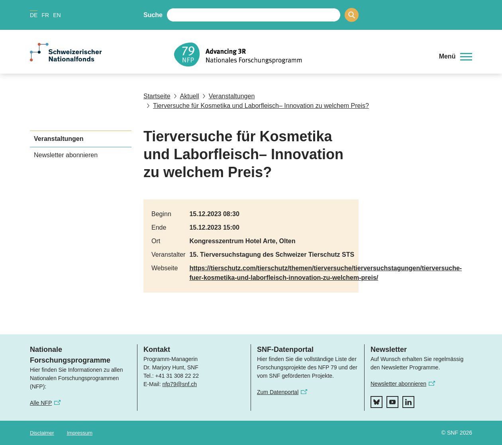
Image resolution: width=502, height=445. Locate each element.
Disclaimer (42, 433)
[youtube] (392, 402)
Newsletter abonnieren (66, 155)
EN (57, 15)
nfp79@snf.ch (179, 384)
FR (45, 15)
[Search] (352, 15)
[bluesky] (376, 402)
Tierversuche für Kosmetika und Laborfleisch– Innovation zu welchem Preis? (258, 105)
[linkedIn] (408, 402)
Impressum (79, 433)
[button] (455, 56)
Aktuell (186, 96)
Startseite (157, 96)
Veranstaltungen (228, 96)
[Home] (300, 54)
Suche (153, 15)
